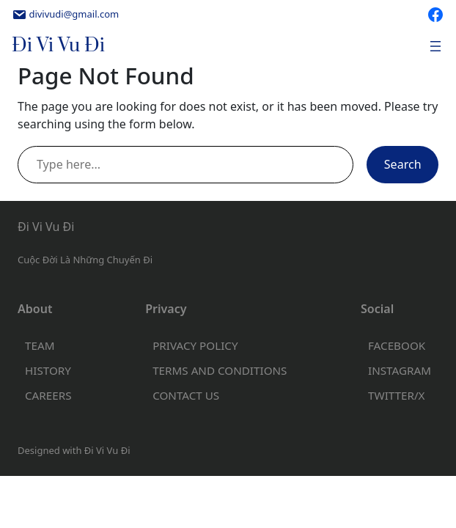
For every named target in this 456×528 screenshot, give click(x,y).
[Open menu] (435, 46)
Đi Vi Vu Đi (58, 46)
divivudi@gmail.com (74, 14)
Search (403, 164)
